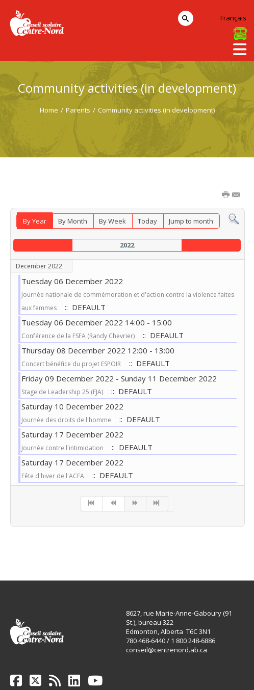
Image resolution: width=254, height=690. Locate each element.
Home (49, 110)
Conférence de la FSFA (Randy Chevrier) (78, 336)
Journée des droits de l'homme (66, 420)
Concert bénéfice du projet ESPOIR (71, 364)
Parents (78, 110)
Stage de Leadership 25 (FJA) (62, 392)
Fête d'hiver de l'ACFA (52, 476)
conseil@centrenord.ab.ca (166, 649)
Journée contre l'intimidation (62, 448)
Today (147, 221)
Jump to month (191, 221)
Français (233, 17)
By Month (72, 221)
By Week (112, 221)
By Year (34, 221)
